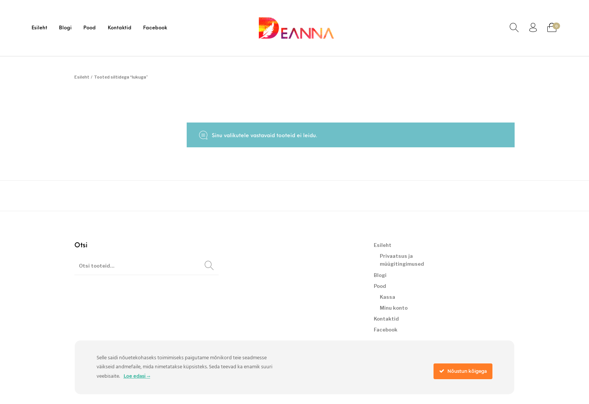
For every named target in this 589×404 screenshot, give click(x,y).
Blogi (380, 275)
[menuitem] (39, 28)
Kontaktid (386, 319)
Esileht (81, 77)
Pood (380, 286)
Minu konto (394, 308)
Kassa (387, 297)
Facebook (385, 330)
